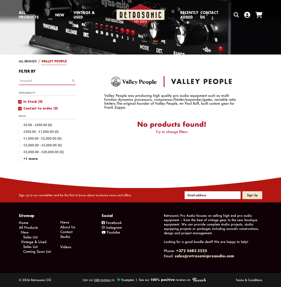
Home (23, 222)
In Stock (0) (33, 101)
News (64, 222)
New (59, 15)
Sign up (252, 195)
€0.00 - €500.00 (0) (37, 125)
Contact (66, 231)
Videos (65, 246)
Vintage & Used (84, 14)
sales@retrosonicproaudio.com (204, 256)
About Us (67, 227)
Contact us (209, 14)
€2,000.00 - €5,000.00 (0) (42, 145)
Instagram (112, 227)
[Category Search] (46, 80)
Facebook (112, 222)
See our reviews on (172, 280)
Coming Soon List (37, 251)
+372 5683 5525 (191, 250)
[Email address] (213, 195)
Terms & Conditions (249, 280)
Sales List (30, 237)
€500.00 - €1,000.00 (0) (41, 132)
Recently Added (189, 14)
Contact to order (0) (40, 108)
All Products (29, 14)
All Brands (28, 61)
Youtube (111, 232)
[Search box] (227, 15)
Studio (65, 236)
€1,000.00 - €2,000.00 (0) (42, 138)
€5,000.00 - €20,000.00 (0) (43, 152)
